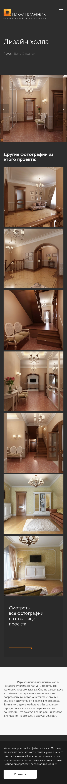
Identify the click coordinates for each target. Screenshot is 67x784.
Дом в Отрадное (24, 53)
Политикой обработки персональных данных (30, 764)
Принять (20, 774)
